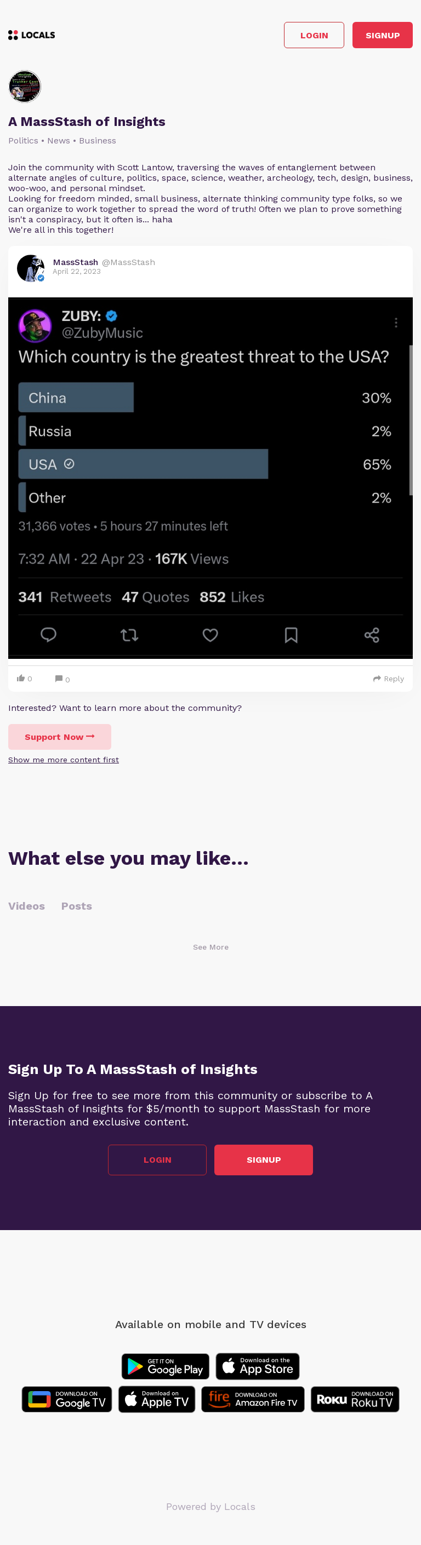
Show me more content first (63, 759)
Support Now (60, 737)
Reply (388, 678)
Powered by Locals (210, 1506)
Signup (383, 35)
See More (211, 947)
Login (314, 35)
